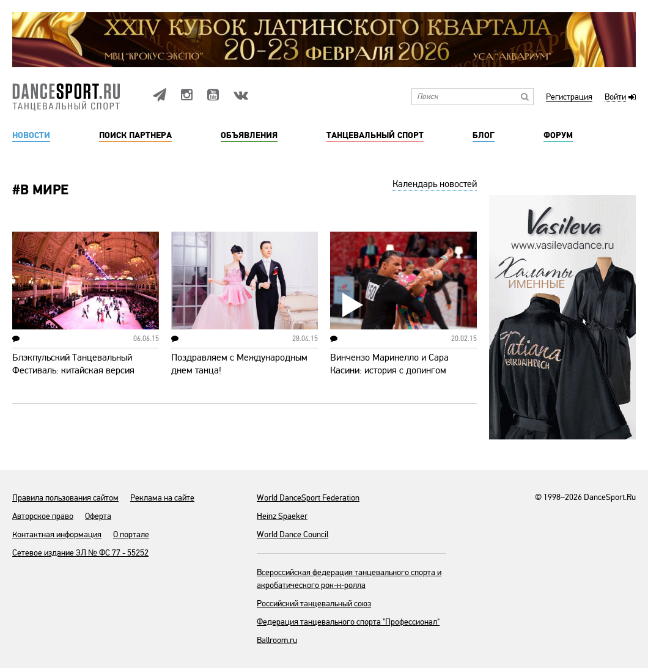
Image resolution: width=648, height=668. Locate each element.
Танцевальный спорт (375, 135)
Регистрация (569, 97)
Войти (615, 97)
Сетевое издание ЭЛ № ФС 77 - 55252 (80, 553)
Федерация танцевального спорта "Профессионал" (348, 622)
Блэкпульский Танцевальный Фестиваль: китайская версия (73, 363)
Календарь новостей (434, 184)
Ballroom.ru (277, 640)
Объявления (249, 135)
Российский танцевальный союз (314, 603)
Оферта (98, 516)
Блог (484, 135)
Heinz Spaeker (282, 516)
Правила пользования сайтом (65, 498)
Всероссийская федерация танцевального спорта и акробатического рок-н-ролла (349, 578)
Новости (31, 135)
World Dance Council (292, 534)
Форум (558, 135)
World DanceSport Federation (308, 498)
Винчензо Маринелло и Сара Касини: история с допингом (389, 363)
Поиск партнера (135, 135)
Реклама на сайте (162, 498)
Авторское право (42, 516)
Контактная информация (56, 534)
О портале (131, 534)
